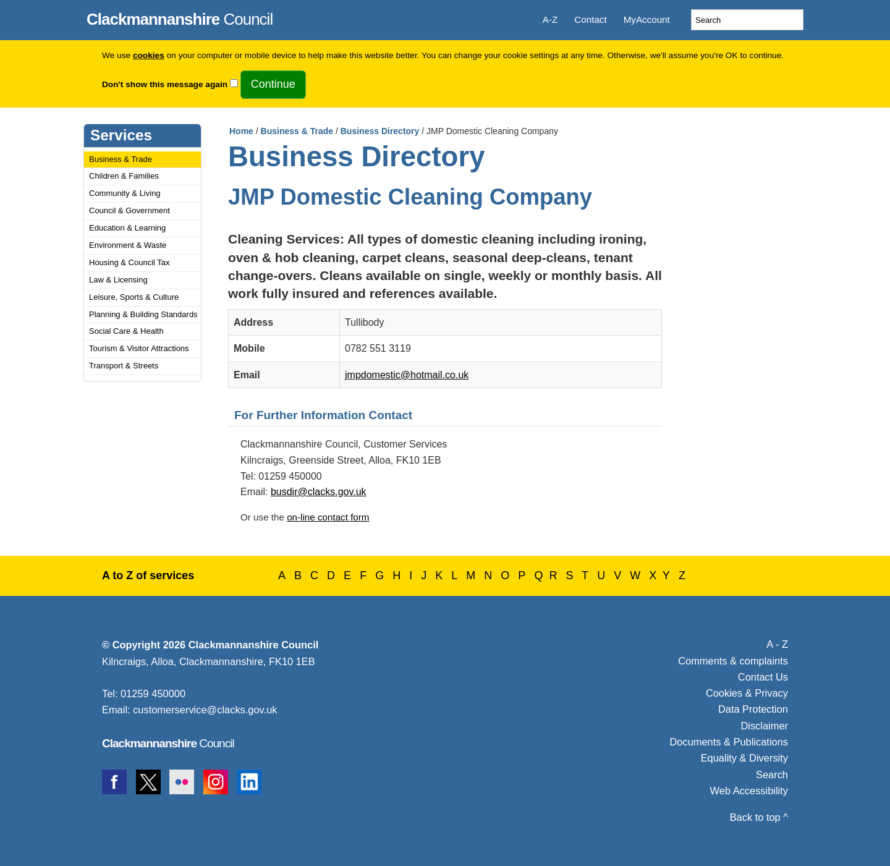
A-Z (550, 19)
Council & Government (129, 210)
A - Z (777, 644)
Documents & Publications (729, 741)
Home (241, 131)
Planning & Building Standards (143, 314)
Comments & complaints (733, 660)
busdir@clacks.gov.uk (319, 491)
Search (772, 774)
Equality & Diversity (744, 757)
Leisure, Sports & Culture (134, 297)
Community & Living (125, 193)
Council (180, 17)
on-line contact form (328, 517)
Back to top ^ (759, 817)
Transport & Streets (123, 365)
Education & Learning (127, 227)
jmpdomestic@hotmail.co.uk (406, 375)
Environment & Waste (127, 245)
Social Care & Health (126, 331)
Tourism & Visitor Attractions (139, 348)
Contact (590, 19)
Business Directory (380, 131)
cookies (148, 55)
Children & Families (124, 175)
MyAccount (647, 19)
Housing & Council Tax (129, 262)
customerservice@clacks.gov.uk (205, 709)
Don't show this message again (164, 84)
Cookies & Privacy (747, 692)
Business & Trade (120, 159)
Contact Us (763, 676)
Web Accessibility (749, 790)
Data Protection (753, 709)
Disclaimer (764, 725)
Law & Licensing (118, 279)
